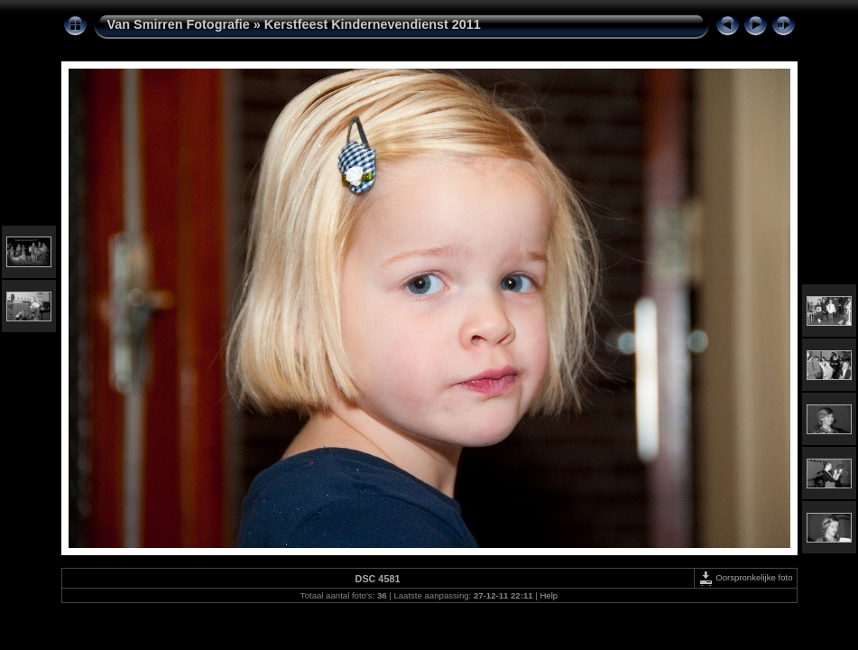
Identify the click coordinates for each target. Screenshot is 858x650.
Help (549, 595)
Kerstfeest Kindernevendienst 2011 (372, 24)
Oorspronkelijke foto (745, 577)
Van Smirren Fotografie (178, 24)
